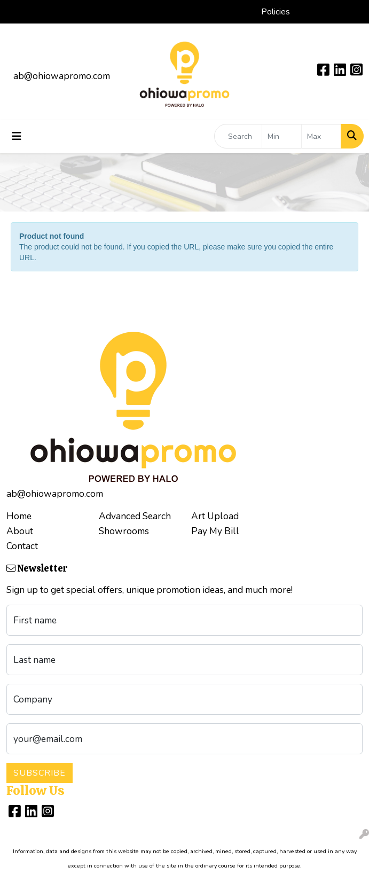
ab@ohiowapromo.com (61, 75)
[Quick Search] (238, 136)
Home (19, 516)
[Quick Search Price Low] (282, 136)
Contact (22, 546)
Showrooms (124, 531)
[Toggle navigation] (16, 136)
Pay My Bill (215, 531)
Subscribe (39, 773)
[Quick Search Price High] (321, 136)
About (19, 531)
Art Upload (215, 516)
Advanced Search (135, 516)
